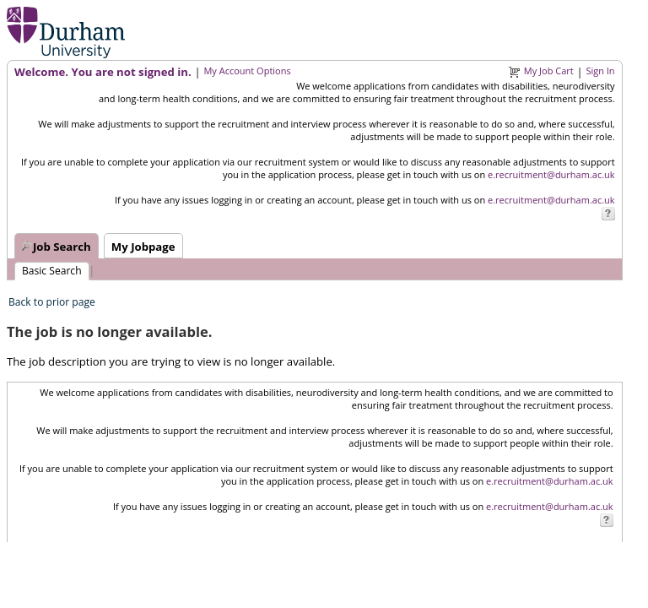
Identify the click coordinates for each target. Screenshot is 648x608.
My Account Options (246, 70)
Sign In (600, 70)
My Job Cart (549, 70)
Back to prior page (51, 302)
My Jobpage (143, 246)
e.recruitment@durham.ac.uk (551, 174)
